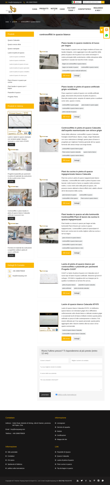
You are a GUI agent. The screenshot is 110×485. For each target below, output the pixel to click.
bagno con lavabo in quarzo (70, 67)
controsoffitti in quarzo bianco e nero (72, 248)
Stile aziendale (12, 452)
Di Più (11, 144)
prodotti (14, 22)
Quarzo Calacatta (13, 40)
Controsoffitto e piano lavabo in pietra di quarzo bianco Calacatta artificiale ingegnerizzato (19, 213)
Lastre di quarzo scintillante (17, 57)
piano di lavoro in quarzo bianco (71, 237)
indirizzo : (8, 423)
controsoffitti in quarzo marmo (89, 67)
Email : (7, 429)
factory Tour (71, 9)
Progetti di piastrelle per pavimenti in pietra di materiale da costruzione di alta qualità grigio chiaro (19, 176)
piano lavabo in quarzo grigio (90, 105)
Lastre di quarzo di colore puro (18, 75)
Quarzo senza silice (14, 44)
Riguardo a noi (98, 9)
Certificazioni (61, 435)
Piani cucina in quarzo (64, 464)
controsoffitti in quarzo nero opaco (72, 244)
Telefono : (8, 433)
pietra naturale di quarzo (69, 112)
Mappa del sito (62, 439)
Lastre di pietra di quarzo (16, 53)
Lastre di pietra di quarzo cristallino (19, 71)
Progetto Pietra (13, 97)
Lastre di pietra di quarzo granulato (19, 68)
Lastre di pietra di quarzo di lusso (18, 64)
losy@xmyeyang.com (15, 2)
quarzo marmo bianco (90, 152)
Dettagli (76, 75)
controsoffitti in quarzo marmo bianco (73, 155)
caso (62, 9)
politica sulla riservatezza (16, 468)
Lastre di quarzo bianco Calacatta (72, 330)
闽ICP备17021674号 (65, 481)
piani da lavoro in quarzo (69, 195)
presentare (45, 395)
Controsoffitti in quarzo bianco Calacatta (73, 333)
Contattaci (11, 456)
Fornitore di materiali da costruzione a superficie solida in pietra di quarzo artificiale (20, 250)
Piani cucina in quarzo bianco (89, 198)
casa (34, 9)
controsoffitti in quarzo (86, 195)
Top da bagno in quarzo (65, 468)
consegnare (61, 423)
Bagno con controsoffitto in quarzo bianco (74, 64)
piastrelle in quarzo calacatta (87, 285)
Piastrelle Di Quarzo (64, 452)
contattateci (84, 9)
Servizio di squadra (63, 427)
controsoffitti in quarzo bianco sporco (72, 108)
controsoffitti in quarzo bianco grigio (72, 148)
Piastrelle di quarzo (14, 92)
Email (66, 75)
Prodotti (43, 9)
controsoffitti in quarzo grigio (70, 105)
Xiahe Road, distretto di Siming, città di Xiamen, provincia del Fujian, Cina (31, 424)
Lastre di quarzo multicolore (17, 60)
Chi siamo (11, 460)
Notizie (59, 431)
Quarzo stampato (13, 48)
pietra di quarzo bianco (68, 285)
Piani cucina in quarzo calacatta (71, 152)
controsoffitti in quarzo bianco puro (72, 241)
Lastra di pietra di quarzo (65, 460)
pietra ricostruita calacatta (81, 288)
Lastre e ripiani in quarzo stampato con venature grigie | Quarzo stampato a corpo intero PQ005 (19, 139)
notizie (54, 9)
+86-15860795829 (31, 2)
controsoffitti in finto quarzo (70, 198)
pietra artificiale (66, 288)
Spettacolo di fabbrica (15, 464)
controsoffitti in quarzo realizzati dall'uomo (74, 70)
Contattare (10, 418)
